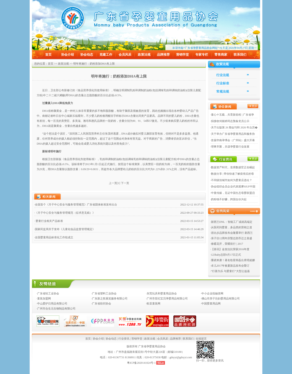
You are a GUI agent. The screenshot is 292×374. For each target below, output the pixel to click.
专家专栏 (201, 54)
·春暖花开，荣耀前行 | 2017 (226, 243)
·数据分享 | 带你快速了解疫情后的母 (232, 173)
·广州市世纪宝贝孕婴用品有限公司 (167, 298)
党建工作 (105, 54)
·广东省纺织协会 (101, 303)
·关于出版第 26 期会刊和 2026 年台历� (234, 127)
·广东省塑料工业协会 (104, 293)
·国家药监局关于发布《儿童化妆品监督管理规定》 (64, 229)
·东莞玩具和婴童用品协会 (161, 293)
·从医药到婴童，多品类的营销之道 (231, 227)
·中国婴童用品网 (211, 303)
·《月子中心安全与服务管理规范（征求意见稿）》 (64, 212)
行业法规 (222, 75)
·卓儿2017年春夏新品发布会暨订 (229, 265)
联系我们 (240, 54)
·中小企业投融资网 (212, 293)
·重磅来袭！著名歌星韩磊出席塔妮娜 (232, 260)
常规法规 (222, 91)
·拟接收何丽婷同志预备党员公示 (229, 121)
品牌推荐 (163, 54)
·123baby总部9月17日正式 (225, 254)
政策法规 (144, 54)
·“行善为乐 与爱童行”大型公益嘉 (230, 271)
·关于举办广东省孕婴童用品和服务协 (232, 133)
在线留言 (201, 338)
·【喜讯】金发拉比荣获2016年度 (229, 249)
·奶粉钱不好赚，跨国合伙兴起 (228, 199)
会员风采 (125, 54)
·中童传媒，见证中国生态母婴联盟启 (232, 193)
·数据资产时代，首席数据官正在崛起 (232, 167)
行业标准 (222, 83)
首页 (48, 54)
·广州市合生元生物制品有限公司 (56, 308)
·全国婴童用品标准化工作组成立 (53, 237)
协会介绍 (67, 54)
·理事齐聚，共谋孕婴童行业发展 (229, 146)
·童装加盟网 (43, 298)
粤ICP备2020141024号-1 (141, 362)
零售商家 (220, 54)
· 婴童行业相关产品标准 (48, 221)
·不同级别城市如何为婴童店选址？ (231, 180)
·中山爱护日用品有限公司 (51, 303)
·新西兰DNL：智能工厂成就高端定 (231, 221)
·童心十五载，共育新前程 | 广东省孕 (232, 114)
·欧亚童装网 (153, 303)
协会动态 (86, 54)
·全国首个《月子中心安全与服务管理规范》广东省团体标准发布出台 (75, 204)
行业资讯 (123, 338)
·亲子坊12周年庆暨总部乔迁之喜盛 (231, 238)
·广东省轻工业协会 (47, 293)
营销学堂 (182, 54)
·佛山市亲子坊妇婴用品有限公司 (220, 298)
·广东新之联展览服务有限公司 (109, 298)
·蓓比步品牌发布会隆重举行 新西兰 (231, 232)
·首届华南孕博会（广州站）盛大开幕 (232, 140)
